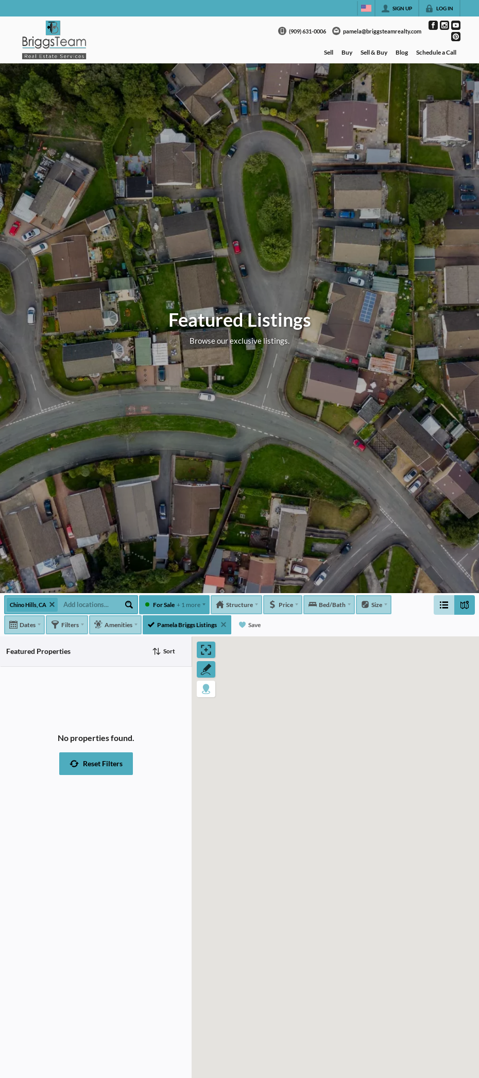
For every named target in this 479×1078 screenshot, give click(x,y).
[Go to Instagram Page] (444, 25)
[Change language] (366, 8)
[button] (96, 763)
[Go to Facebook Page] (433, 25)
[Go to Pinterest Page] (455, 36)
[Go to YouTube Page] (455, 25)
